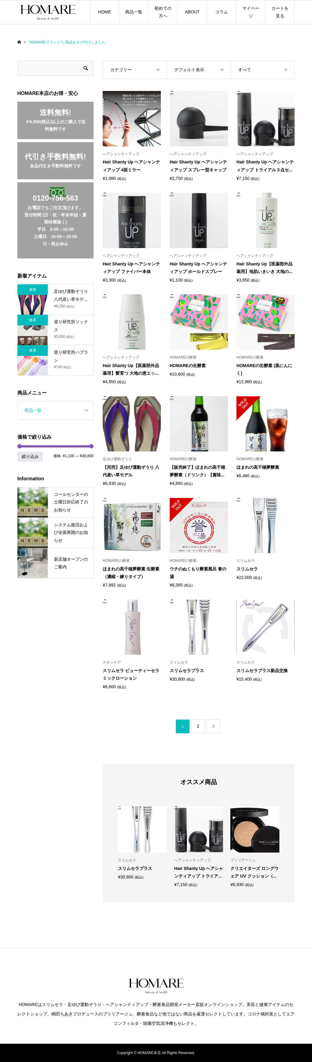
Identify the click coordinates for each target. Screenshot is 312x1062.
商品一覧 (133, 11)
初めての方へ (163, 12)
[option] (142, 842)
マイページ (250, 12)
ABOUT (192, 11)
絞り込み (30, 456)
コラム (221, 11)
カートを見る (280, 12)
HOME (104, 11)
